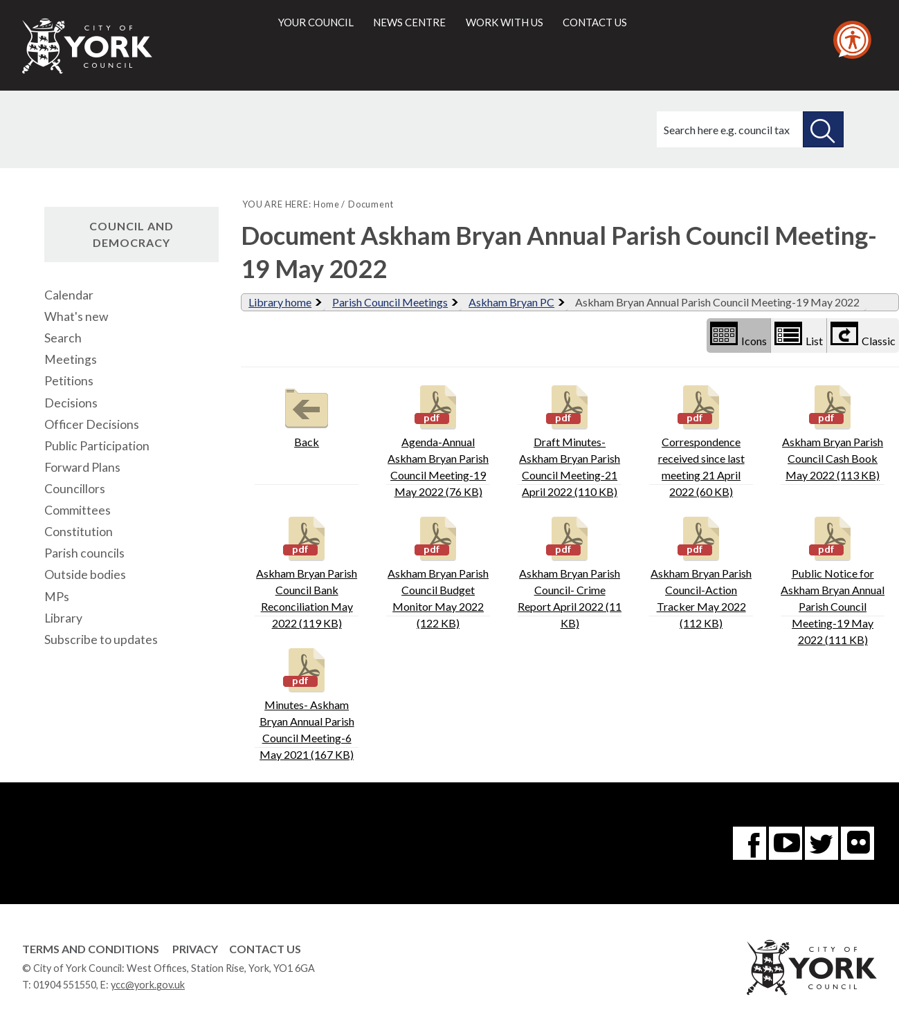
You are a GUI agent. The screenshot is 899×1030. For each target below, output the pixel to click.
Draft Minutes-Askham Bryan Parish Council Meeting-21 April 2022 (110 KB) (569, 439)
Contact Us (265, 948)
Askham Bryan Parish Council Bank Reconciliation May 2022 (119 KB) (306, 571)
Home (326, 204)
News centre (409, 22)
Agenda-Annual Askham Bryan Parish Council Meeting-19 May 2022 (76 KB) (438, 439)
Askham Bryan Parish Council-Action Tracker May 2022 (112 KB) (701, 571)
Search (63, 338)
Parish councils (84, 553)
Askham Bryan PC (511, 302)
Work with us (504, 22)
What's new (76, 316)
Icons (738, 334)
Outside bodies (85, 574)
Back (306, 414)
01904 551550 (64, 985)
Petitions (68, 381)
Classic (863, 334)
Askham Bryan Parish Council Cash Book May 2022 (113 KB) (832, 431)
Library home (279, 302)
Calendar (68, 295)
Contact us (595, 22)
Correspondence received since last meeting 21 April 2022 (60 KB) (701, 439)
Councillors (74, 488)
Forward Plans (82, 467)
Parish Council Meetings (390, 302)
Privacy (195, 948)
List (798, 334)
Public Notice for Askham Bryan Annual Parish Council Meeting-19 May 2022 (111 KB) (832, 579)
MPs (56, 596)
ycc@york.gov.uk (148, 985)
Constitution (78, 531)
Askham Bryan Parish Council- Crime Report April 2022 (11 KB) (569, 571)
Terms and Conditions (90, 948)
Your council (316, 22)
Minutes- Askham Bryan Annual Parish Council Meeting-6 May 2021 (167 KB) (307, 702)
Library (63, 618)
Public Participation (96, 446)
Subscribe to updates (101, 639)
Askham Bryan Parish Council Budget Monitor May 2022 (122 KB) (438, 571)
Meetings (70, 359)
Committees (77, 510)
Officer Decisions (91, 424)
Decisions (71, 403)
